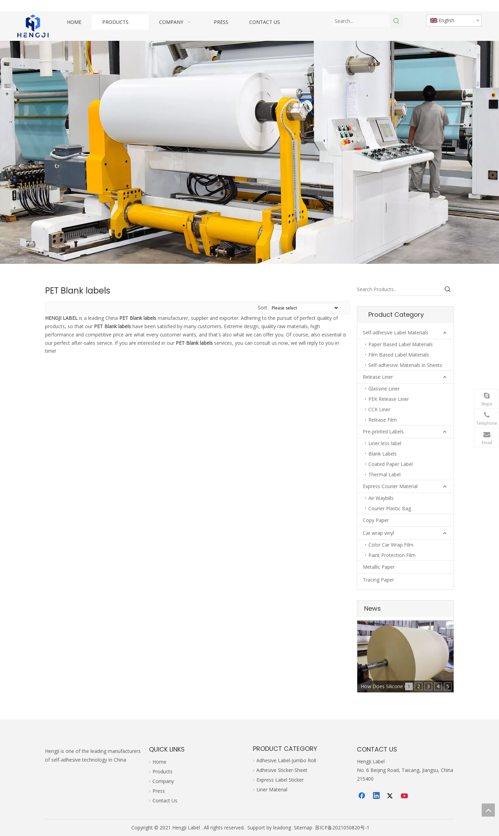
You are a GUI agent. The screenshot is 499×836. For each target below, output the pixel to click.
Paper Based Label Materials (400, 344)
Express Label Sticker (280, 779)
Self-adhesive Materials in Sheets (405, 365)
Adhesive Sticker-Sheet (281, 770)
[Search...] (361, 21)
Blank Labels (382, 453)
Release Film (382, 419)
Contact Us (164, 800)
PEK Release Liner (388, 399)
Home (159, 761)
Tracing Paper (378, 579)
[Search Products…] (399, 289)
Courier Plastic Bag (389, 508)
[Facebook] (362, 796)
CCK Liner (379, 409)
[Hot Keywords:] (396, 21)
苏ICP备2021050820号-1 (342, 827)
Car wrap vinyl (378, 533)
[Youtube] (405, 796)
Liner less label (384, 443)
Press (158, 791)
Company (163, 781)
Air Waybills (381, 498)
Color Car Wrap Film (390, 544)
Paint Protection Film (391, 555)
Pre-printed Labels (383, 431)
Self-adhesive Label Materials (395, 332)
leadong (282, 827)
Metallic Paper (379, 567)
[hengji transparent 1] (33, 26)
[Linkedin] (376, 796)
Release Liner (378, 377)
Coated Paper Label (390, 464)
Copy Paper (376, 520)
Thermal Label (384, 474)
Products (162, 771)
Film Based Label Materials (398, 354)
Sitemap (303, 827)
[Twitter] (390, 796)
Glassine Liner (384, 388)
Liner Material (271, 789)
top (488, 810)
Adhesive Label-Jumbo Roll (286, 760)
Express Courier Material (390, 486)
